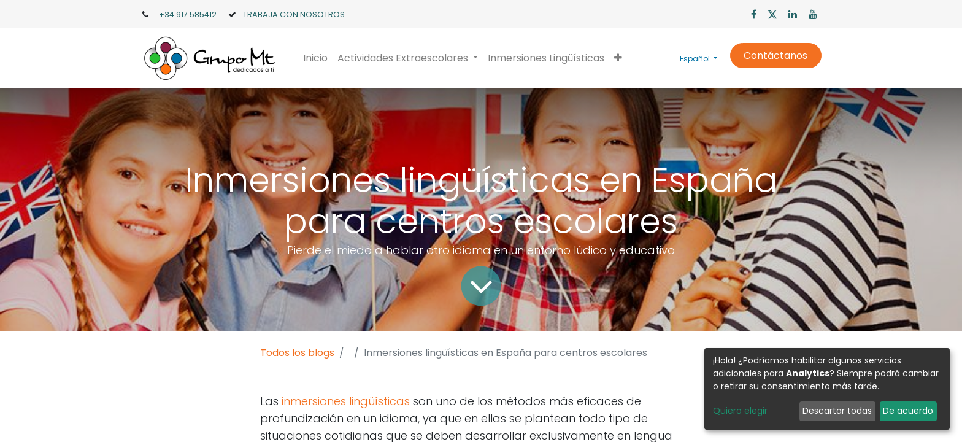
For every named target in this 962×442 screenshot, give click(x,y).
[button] (618, 58)
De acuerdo (908, 411)
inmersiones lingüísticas (346, 401)
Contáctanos (775, 55)
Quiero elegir (740, 411)
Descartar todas (837, 411)
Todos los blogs (297, 353)
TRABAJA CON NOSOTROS (294, 14)
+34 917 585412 (188, 14)
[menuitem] (315, 58)
